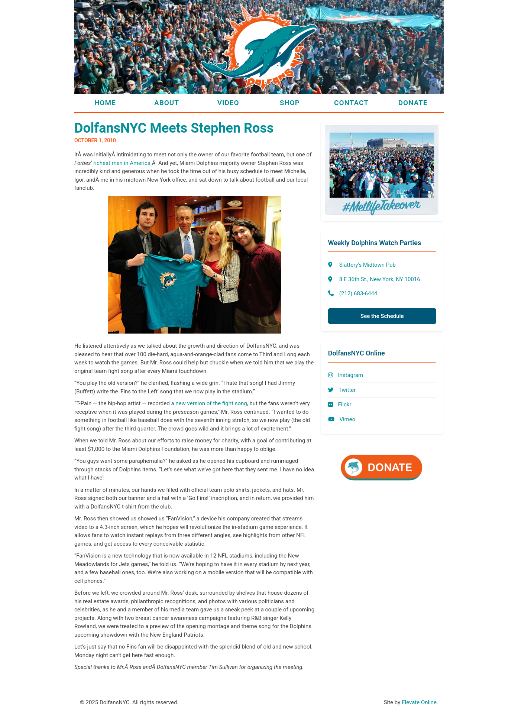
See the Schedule (382, 316)
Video (228, 102)
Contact (351, 102)
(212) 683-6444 (358, 293)
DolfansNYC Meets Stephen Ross (173, 128)
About (166, 102)
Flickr (340, 404)
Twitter (342, 390)
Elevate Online (419, 702)
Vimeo (342, 419)
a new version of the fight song (209, 403)
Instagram (345, 375)
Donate (413, 102)
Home (105, 102)
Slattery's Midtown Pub (367, 264)
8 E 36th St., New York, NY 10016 (379, 279)
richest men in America (121, 163)
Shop (290, 102)
